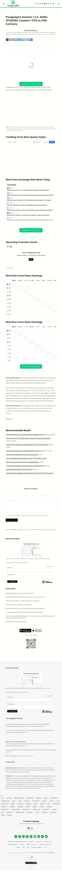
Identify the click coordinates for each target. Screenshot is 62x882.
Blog (23, 856)
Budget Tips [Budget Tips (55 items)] (30, 805)
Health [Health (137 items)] (12, 811)
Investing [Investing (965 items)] (28, 811)
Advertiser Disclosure (31, 30)
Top (31, 876)
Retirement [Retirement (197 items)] (46, 817)
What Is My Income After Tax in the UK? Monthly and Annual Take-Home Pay (25, 616)
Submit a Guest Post (32, 853)
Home (7, 537)
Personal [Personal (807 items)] (49, 814)
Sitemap (17, 856)
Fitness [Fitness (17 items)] (51, 808)
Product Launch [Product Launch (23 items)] (16, 817)
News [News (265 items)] (28, 814)
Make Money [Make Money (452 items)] (56, 811)
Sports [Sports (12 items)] (37, 820)
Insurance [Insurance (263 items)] (20, 811)
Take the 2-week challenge (30, 643)
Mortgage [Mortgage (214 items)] (12, 814)
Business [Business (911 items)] (38, 805)
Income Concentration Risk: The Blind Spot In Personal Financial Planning (24, 620)
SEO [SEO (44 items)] (2, 820)
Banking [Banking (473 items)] (9, 805)
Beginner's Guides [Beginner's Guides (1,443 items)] (19, 805)
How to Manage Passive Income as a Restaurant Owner (20, 601)
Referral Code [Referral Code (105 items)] (26, 817)
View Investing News (31, 366)
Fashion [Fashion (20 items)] (44, 808)
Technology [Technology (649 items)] (53, 820)
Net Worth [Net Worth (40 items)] (20, 814)
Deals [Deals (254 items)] (13, 808)
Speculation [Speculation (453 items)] (30, 820)
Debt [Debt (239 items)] (20, 808)
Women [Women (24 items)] (10, 823)
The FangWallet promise (12, 738)
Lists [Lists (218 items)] (49, 811)
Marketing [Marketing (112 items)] (3, 814)
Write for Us (10, 419)
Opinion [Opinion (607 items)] (35, 814)
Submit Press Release (46, 853)
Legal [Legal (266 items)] (35, 811)
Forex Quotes (13, 537)
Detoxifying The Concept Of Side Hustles (16, 629)
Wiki (28, 856)
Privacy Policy (49, 850)
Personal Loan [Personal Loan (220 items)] (4, 817)
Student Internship (37, 856)
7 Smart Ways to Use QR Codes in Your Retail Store (18, 612)
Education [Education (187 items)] (26, 808)
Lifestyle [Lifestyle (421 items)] (42, 811)
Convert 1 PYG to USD (31, 84)
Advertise (31, 850)
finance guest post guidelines (26, 763)
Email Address (11, 582)
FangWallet (9, 732)
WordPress (51, 861)
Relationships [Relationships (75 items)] (36, 817)
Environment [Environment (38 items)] (36, 808)
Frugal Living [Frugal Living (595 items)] (4, 811)
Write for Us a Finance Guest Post (16, 850)
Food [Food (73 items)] (58, 808)
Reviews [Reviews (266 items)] (54, 817)
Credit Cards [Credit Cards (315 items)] (54, 805)
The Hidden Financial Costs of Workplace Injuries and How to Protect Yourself (25, 604)
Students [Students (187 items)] (45, 820)
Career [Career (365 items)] (46, 805)
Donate (22, 853)
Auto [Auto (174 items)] (2, 805)
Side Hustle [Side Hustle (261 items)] (9, 820)
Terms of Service (12, 853)
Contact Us (39, 850)
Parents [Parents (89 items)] (42, 814)
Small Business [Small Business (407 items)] (19, 820)
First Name (9, 575)
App (46, 856)
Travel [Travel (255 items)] (2, 823)
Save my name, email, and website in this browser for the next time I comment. (28, 523)
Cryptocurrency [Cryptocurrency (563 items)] (5, 808)
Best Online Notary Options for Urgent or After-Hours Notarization (22, 608)
